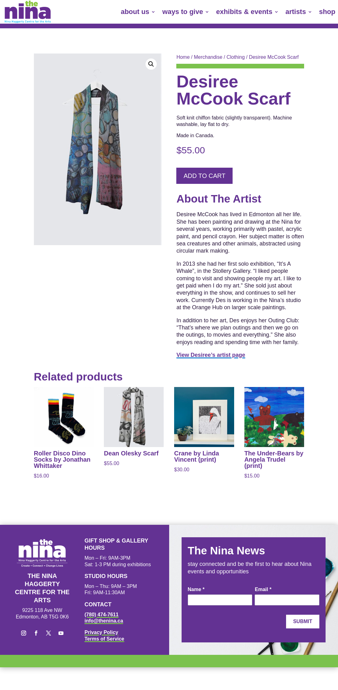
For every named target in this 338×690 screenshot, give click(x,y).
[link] (28, 12)
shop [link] (327, 12)
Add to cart (204, 175)
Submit (302, 621)
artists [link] (295, 12)
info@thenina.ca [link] (104, 620)
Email (263, 589)
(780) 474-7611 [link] (101, 614)
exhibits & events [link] (244, 12)
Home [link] (183, 57)
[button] (151, 64)
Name (196, 589)
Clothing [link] (235, 57)
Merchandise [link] (208, 57)
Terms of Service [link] (104, 638)
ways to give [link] (182, 12)
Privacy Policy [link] (101, 632)
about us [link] (135, 12)
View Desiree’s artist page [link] (210, 355)
